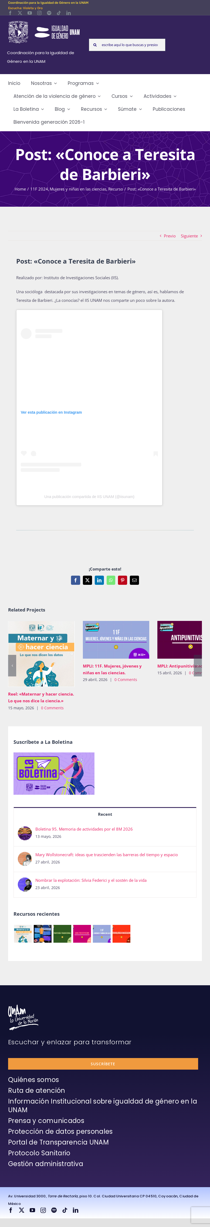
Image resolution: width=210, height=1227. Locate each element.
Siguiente (189, 236)
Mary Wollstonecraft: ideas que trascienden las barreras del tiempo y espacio (106, 854)
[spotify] (49, 13)
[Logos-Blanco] (44, 21)
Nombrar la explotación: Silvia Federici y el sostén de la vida (91, 880)
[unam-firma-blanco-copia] (23, 1006)
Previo (170, 236)
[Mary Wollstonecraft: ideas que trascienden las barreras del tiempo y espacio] (25, 856)
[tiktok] (59, 13)
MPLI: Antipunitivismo (180, 666)
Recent (105, 814)
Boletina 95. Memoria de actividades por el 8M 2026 (84, 829)
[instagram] (39, 13)
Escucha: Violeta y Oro (25, 8)
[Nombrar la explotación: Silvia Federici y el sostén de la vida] (25, 881)
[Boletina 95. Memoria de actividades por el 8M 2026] (25, 830)
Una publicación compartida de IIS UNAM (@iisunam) (89, 497)
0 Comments (52, 707)
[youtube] (30, 13)
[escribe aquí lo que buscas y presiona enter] (127, 45)
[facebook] (10, 13)
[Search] (95, 45)
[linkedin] (68, 13)
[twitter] (20, 13)
